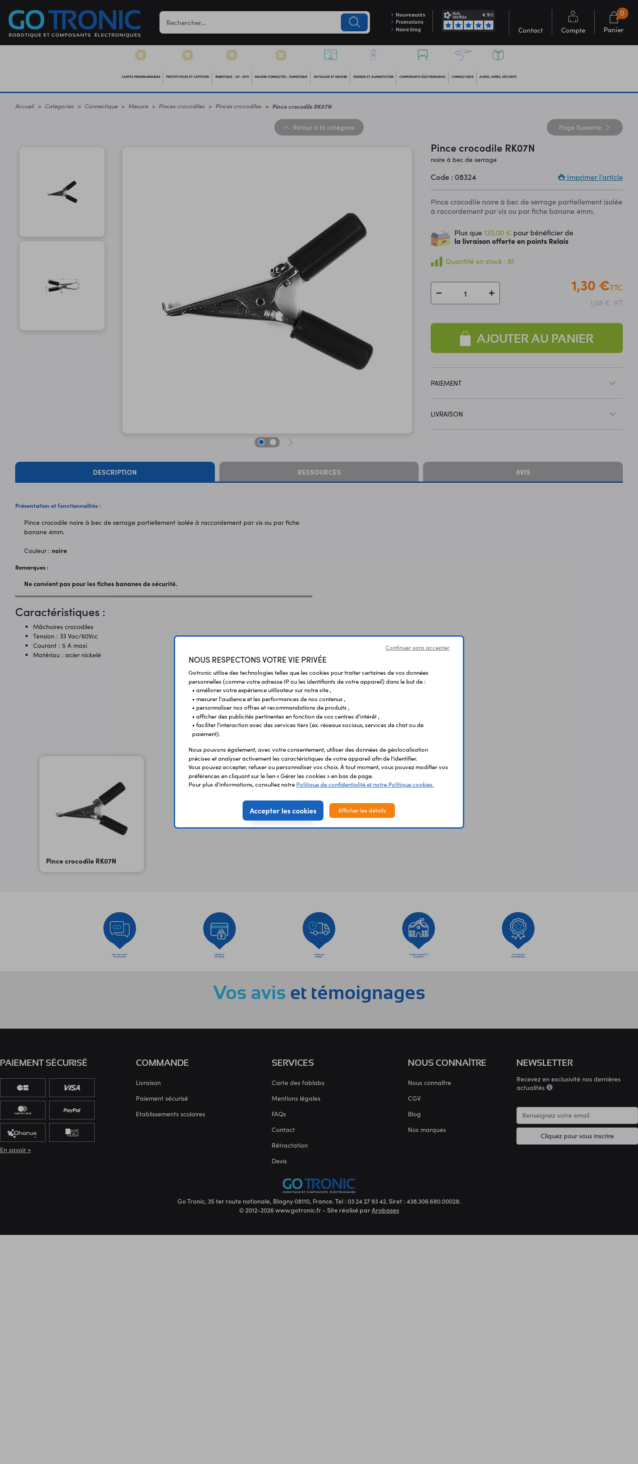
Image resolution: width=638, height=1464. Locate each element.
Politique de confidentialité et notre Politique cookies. (365, 784)
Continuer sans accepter (417, 647)
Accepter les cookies (283, 810)
